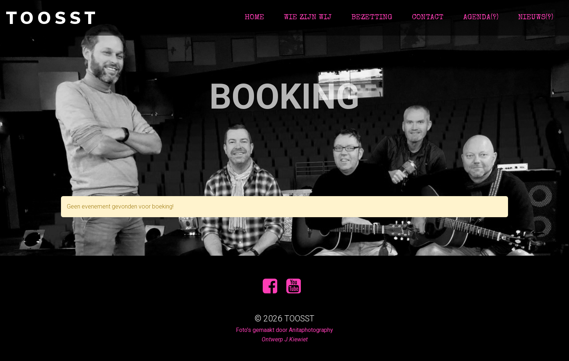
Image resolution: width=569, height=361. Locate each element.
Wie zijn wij (308, 17)
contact (427, 17)
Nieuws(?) (535, 17)
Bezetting (371, 17)
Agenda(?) (481, 17)
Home (254, 17)
